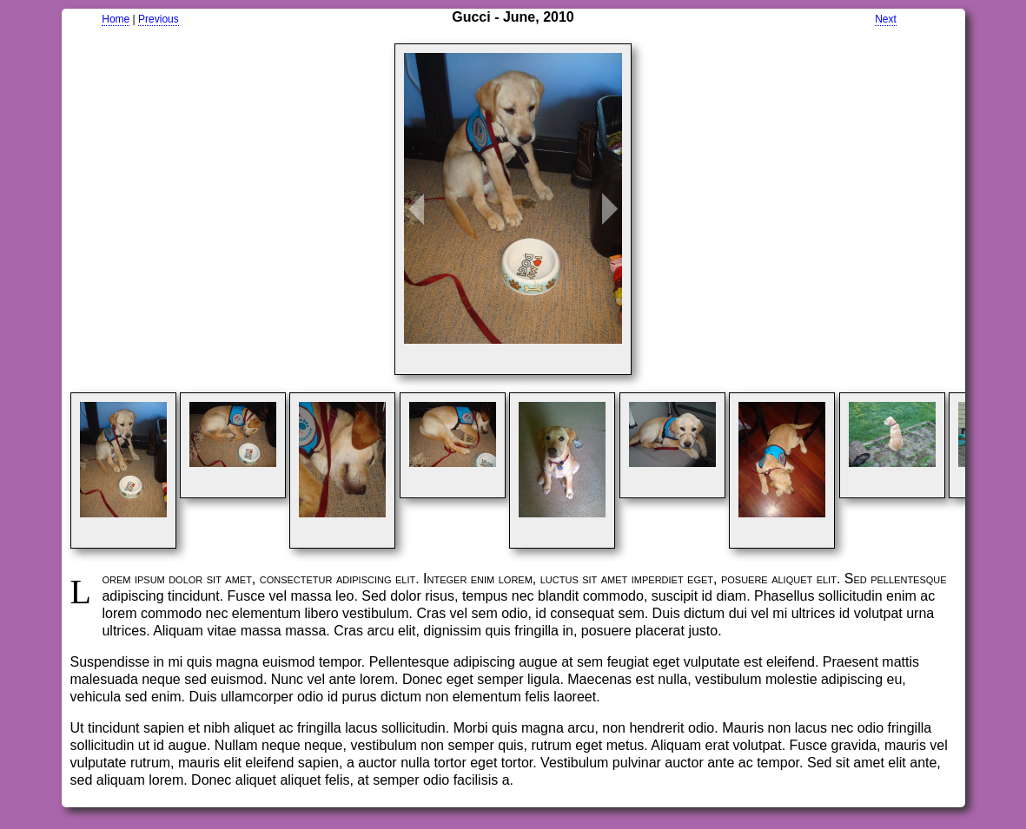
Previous (158, 19)
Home (115, 19)
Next (886, 19)
